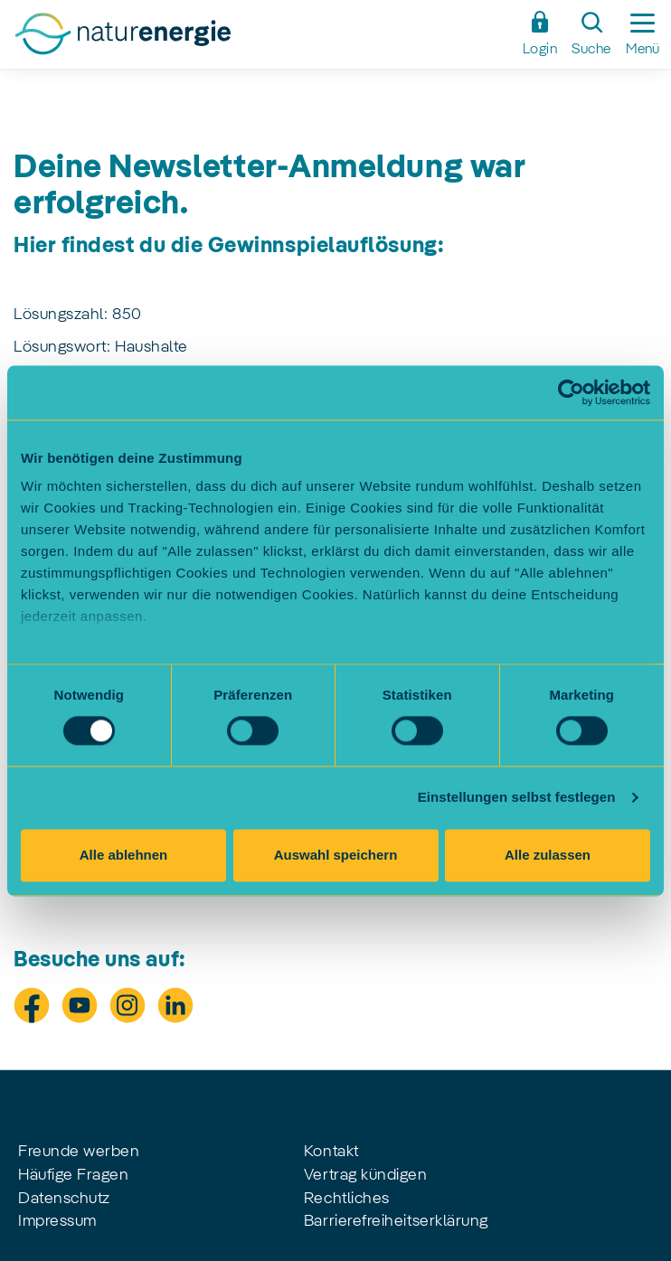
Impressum (57, 1221)
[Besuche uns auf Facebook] (32, 1005)
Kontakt (331, 1151)
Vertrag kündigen (366, 1175)
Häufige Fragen (73, 1175)
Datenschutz (64, 1198)
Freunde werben (79, 1151)
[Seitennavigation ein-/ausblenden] (642, 34)
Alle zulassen (548, 854)
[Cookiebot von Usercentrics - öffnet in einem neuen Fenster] (571, 392)
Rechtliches (347, 1198)
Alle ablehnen (124, 854)
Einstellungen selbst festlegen (517, 797)
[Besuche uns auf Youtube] (79, 1005)
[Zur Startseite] (262, 39)
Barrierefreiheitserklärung (396, 1221)
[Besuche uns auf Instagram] (127, 1005)
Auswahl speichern (336, 854)
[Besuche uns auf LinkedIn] (175, 1005)
